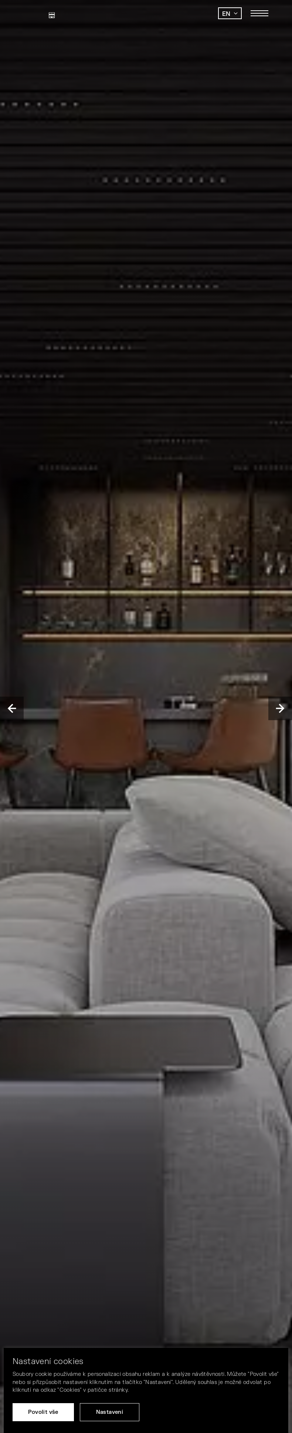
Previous (12, 708)
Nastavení (109, 1412)
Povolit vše (43, 1412)
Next (280, 708)
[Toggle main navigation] (259, 13)
